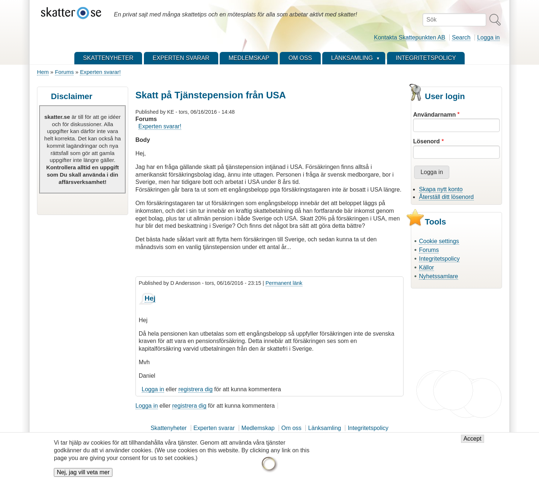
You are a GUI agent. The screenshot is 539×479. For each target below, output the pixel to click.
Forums (64, 72)
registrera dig (195, 389)
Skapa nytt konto (440, 189)
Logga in (488, 37)
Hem (43, 72)
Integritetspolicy (439, 259)
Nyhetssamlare (438, 276)
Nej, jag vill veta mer (83, 472)
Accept (473, 438)
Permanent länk (283, 283)
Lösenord (426, 141)
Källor (426, 267)
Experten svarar (214, 428)
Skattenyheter (168, 428)
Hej (150, 298)
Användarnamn (434, 115)
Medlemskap (258, 428)
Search (461, 37)
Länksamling (324, 428)
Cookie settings (439, 241)
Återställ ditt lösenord (446, 197)
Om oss (291, 428)
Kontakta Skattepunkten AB (409, 37)
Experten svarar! (100, 72)
